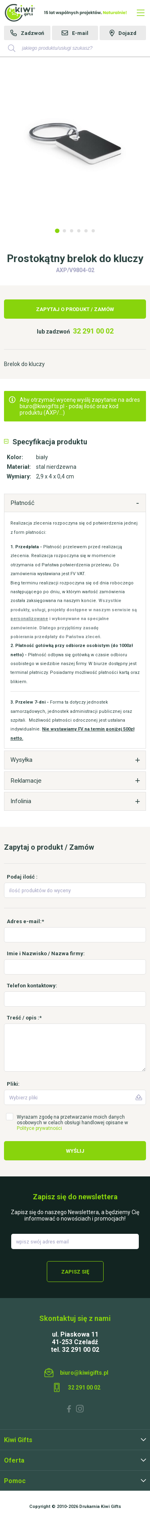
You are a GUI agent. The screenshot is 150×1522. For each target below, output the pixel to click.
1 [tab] (57, 230)
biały (42, 457)
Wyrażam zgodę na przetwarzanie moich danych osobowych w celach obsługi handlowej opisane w (72, 1122)
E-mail (80, 33)
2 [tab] (64, 230)
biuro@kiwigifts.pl (84, 1372)
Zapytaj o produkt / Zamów (75, 309)
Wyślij (75, 1151)
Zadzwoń (32, 33)
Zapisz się (75, 1272)
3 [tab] (71, 230)
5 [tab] (86, 230)
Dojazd (127, 33)
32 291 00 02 (93, 331)
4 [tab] (78, 230)
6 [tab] (93, 230)
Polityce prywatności (39, 1128)
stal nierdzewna (56, 467)
